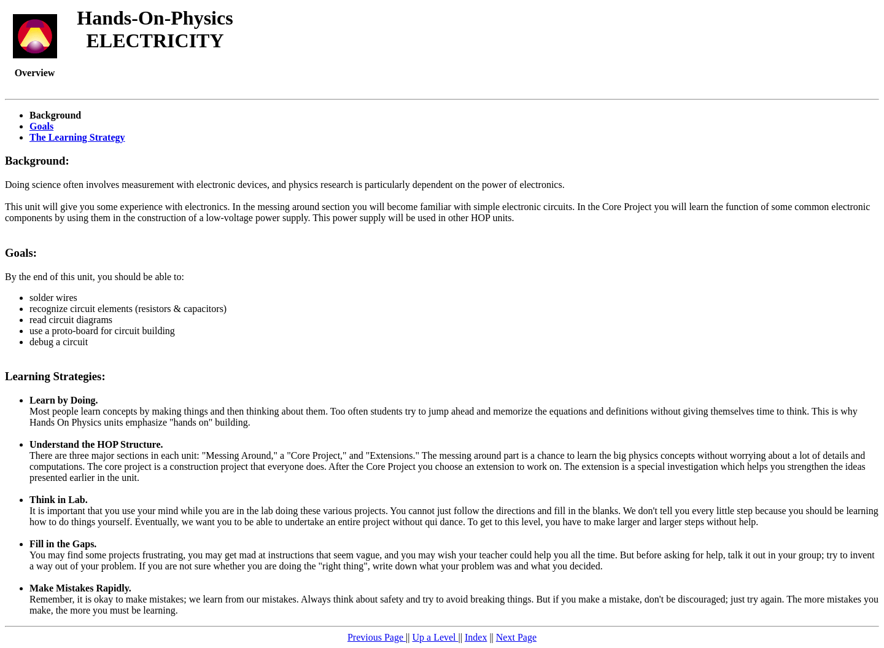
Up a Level (435, 637)
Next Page (516, 637)
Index (476, 637)
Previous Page (376, 637)
